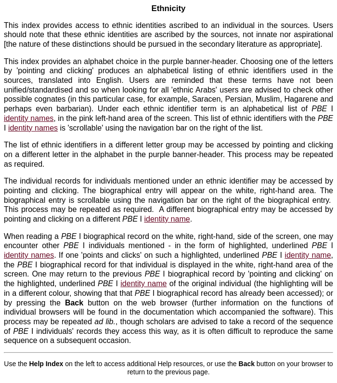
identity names (28, 118)
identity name (167, 219)
